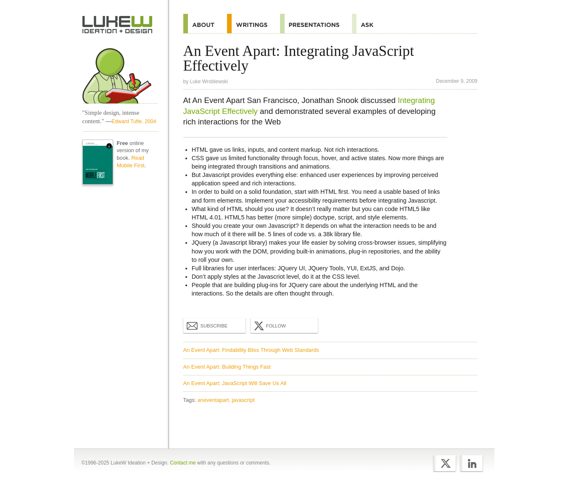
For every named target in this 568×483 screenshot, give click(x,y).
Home (117, 25)
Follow (269, 325)
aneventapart (213, 400)
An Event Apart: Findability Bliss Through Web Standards (251, 350)
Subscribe (207, 325)
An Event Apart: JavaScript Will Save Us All (234, 383)
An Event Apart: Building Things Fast (227, 367)
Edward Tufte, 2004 (133, 121)
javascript (243, 400)
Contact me (182, 463)
